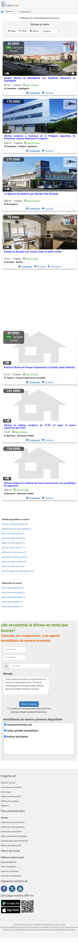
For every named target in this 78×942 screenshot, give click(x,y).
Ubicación (54, 266)
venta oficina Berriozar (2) (13, 588)
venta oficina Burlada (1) (12, 602)
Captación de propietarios (13, 827)
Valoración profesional (11, 831)
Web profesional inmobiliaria (14, 836)
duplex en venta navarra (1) (13, 543)
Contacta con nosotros (11, 787)
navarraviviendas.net (19, 724)
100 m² (19, 491)
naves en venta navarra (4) (13, 566)
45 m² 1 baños (21, 87)
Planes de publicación (11, 845)
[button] (25, 12)
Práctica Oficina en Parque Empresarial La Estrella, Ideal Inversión (39, 367)
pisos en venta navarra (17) (13, 547)
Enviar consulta (29, 704)
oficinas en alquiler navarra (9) (15, 524)
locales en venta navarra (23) (14, 562)
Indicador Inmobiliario (11, 876)
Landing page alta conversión (14, 841)
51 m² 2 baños (24, 376)
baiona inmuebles (17, 736)
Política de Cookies (10, 801)
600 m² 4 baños (22, 202)
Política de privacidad (11, 796)
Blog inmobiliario (8, 862)
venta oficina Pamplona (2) (13, 592)
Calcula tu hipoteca (10, 871)
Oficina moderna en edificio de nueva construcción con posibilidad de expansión (40, 484)
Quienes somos (8, 782)
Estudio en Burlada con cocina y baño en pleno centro (33, 251)
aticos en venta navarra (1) (13, 533)
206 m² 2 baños (22, 145)
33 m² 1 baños (21, 260)
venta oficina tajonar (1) (12, 606)
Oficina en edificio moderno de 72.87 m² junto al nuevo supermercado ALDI (40, 426)
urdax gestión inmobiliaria (22, 730)
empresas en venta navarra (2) (15, 557)
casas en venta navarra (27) (13, 538)
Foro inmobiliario (8, 866)
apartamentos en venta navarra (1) (16, 529)
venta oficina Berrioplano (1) (14, 597)
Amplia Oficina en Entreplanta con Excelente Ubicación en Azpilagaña (40, 79)
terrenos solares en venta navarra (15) (18, 571)
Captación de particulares (13, 822)
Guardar (47, 93)
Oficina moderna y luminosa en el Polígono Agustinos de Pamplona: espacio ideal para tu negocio (40, 137)
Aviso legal (6, 792)
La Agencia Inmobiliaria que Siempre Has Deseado (31, 193)
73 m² (19, 434)
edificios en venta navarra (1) (14, 552)
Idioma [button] (5, 805)
